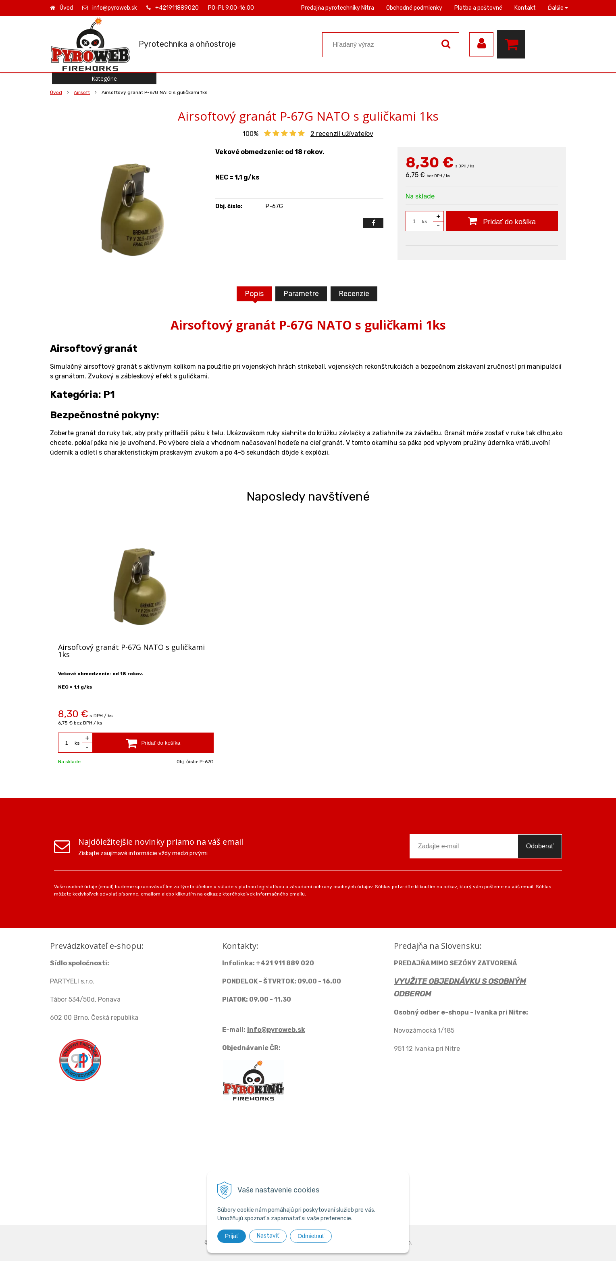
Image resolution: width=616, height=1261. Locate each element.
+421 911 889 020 (285, 963)
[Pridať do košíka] (502, 221)
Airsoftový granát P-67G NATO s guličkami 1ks (131, 650)
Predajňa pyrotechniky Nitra (337, 7)
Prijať (231, 1236)
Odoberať (540, 846)
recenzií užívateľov (341, 134)
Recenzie (354, 293)
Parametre (301, 293)
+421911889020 (177, 7)
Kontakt (525, 7)
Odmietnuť (311, 1236)
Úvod (66, 7)
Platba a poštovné (478, 7)
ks (424, 221)
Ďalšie (558, 7)
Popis (254, 293)
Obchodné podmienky (414, 7)
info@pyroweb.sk (114, 7)
